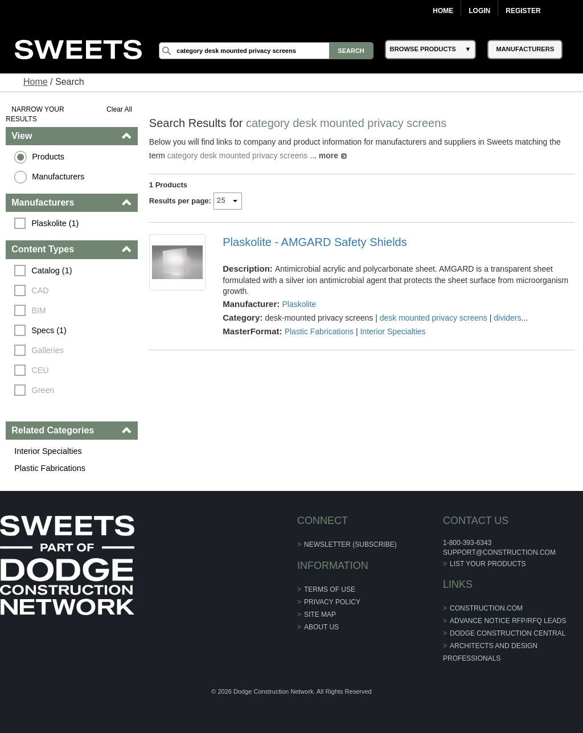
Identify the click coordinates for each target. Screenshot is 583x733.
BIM (38, 310)
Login (479, 11)
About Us (321, 627)
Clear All (119, 109)
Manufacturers (58, 176)
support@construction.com (499, 552)
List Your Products (488, 564)
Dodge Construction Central (507, 633)
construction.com (486, 608)
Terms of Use (329, 589)
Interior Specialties (47, 451)
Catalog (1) (51, 270)
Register (523, 11)
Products (48, 156)
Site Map (320, 615)
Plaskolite (299, 304)
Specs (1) (49, 330)
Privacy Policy (332, 602)
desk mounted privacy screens (433, 317)
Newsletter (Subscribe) (350, 544)
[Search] (266, 50)
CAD (39, 290)
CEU (39, 370)
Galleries (47, 350)
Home (443, 11)
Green (42, 390)
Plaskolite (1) (55, 223)
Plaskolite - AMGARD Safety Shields (315, 242)
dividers (507, 317)
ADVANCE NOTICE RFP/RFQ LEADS (508, 621)
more (328, 155)
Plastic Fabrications (49, 468)
